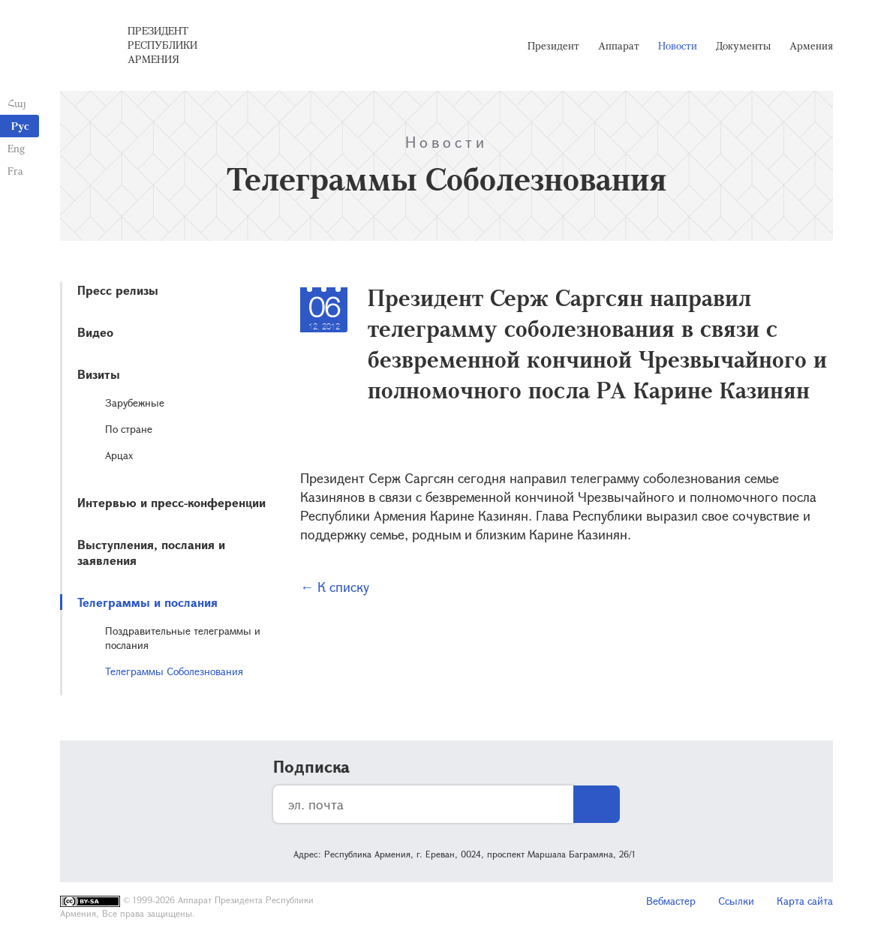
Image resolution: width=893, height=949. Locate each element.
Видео (95, 332)
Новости (677, 45)
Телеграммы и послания (147, 602)
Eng (16, 148)
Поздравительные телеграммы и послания (182, 637)
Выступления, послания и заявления (151, 552)
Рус (20, 126)
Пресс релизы (117, 290)
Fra (15, 171)
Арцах (119, 455)
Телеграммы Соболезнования (174, 671)
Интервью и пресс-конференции (171, 502)
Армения (811, 45)
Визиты (98, 374)
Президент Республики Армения (162, 44)
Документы (743, 45)
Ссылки (736, 900)
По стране (128, 429)
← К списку (334, 587)
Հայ (17, 103)
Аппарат (618, 45)
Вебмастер (671, 900)
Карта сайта (805, 900)
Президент (553, 45)
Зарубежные (134, 402)
